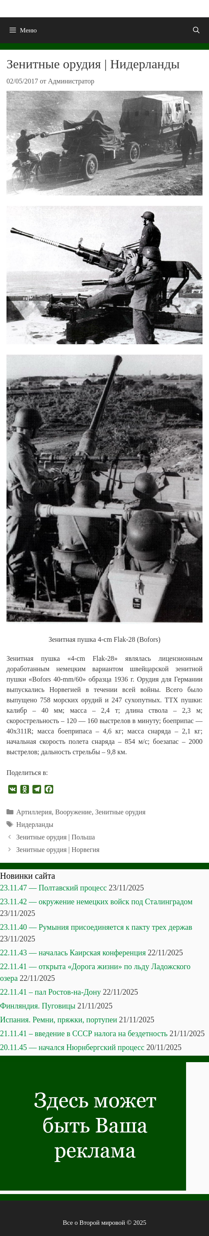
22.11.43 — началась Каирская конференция (73, 952)
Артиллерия (34, 812)
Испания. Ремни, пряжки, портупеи (58, 1019)
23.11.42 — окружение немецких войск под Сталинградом (96, 901)
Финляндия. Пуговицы (37, 1006)
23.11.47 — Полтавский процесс (53, 888)
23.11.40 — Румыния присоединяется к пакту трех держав (96, 927)
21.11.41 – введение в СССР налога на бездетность (83, 1033)
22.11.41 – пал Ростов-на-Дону (50, 992)
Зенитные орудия (120, 812)
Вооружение (73, 812)
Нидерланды (35, 824)
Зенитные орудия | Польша (55, 837)
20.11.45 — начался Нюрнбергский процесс (72, 1047)
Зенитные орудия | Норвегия (58, 849)
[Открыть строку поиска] (196, 30)
